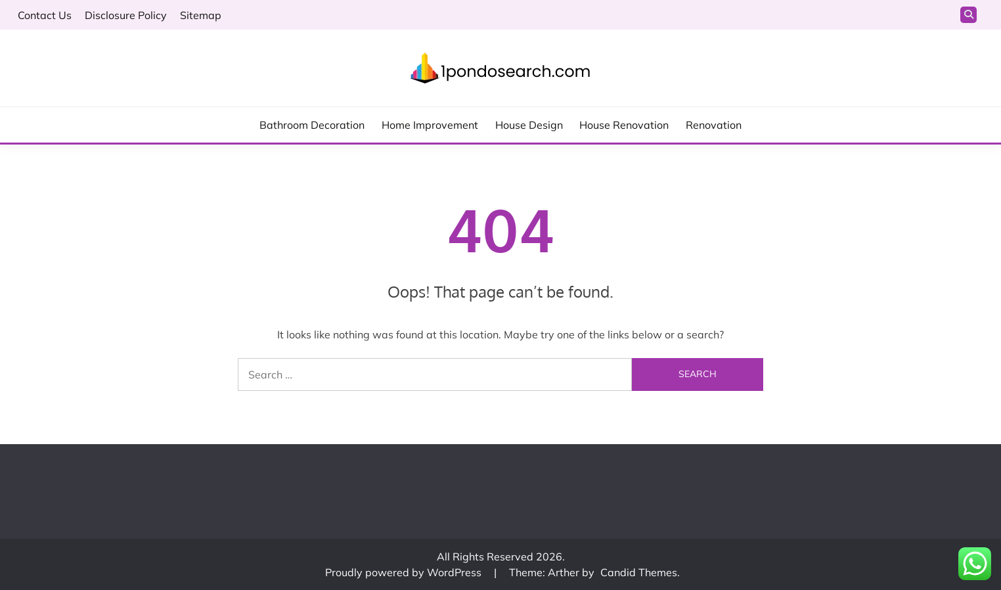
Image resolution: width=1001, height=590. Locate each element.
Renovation (714, 124)
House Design (529, 124)
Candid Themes (638, 572)
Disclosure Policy (126, 15)
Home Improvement (430, 124)
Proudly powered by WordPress (404, 572)
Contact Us (45, 15)
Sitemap (200, 15)
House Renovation (624, 124)
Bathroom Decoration (312, 124)
